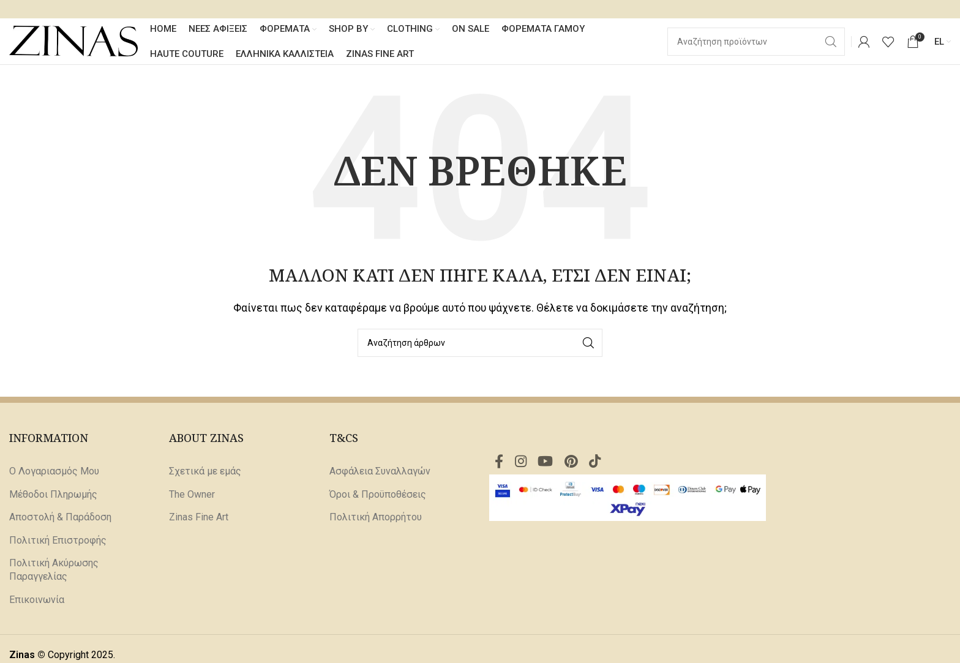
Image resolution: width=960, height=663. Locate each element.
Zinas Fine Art (198, 520)
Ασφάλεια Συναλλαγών (379, 474)
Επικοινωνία (36, 602)
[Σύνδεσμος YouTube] (550, 466)
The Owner (192, 497)
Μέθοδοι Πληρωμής (53, 497)
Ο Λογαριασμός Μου (54, 474)
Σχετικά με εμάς (205, 474)
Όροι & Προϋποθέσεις (377, 497)
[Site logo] (73, 42)
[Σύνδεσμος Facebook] (500, 466)
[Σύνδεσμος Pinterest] (577, 466)
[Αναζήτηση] (480, 346)
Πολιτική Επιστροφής (58, 543)
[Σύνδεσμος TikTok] (603, 466)
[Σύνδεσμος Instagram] (523, 466)
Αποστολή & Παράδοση (60, 520)
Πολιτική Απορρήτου (375, 520)
